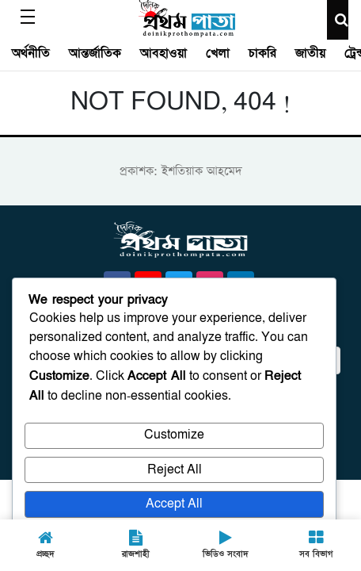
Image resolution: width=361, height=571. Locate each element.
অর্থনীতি (31, 53)
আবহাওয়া (163, 53)
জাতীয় (310, 53)
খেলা (218, 53)
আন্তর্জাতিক (95, 53)
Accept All (174, 504)
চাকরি (262, 53)
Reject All (174, 469)
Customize (174, 435)
